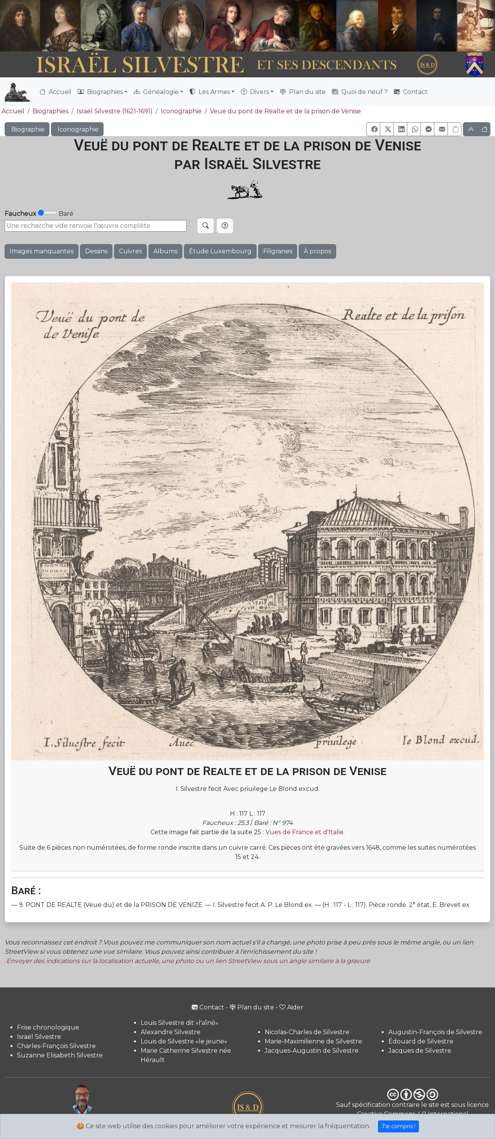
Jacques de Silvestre (419, 1050)
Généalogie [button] (156, 92)
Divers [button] (255, 92)
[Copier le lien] (454, 129)
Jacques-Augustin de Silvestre (312, 1050)
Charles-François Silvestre (56, 1046)
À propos (317, 251)
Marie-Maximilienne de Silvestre (313, 1041)
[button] (373, 129)
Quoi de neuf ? (360, 92)
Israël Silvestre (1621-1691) (115, 111)
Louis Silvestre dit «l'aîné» (179, 1022)
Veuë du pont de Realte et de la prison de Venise (285, 111)
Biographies (50, 111)
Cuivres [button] (130, 251)
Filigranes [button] (277, 251)
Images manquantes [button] (41, 251)
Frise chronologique (48, 1027)
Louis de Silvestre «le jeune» (184, 1041)
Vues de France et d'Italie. (305, 832)
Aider (291, 1007)
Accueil (55, 92)
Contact (411, 92)
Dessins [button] (96, 251)
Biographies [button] (100, 92)
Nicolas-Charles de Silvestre (307, 1032)
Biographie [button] (27, 129)
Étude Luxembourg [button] (220, 251)
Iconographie (181, 111)
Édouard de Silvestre (420, 1041)
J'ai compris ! (398, 1126)
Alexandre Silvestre (171, 1032)
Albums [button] (165, 251)
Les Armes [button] (209, 92)
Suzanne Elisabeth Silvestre (60, 1055)
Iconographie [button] (77, 129)
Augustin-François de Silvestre (435, 1032)
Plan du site (303, 92)
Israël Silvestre (39, 1036)
